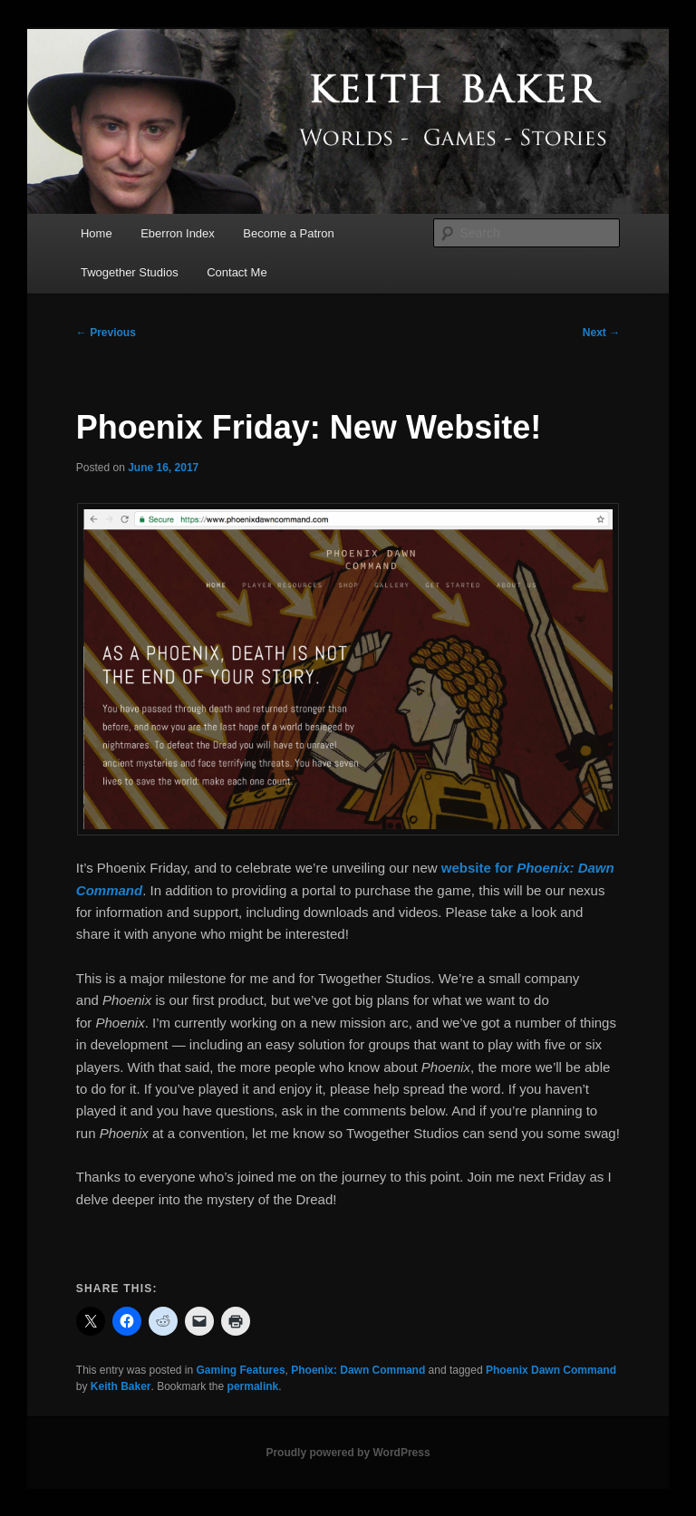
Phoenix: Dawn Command (358, 1370)
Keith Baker (121, 1386)
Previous (106, 332)
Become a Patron (288, 233)
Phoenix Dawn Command (551, 1370)
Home (96, 233)
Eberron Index (177, 233)
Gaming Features (241, 1370)
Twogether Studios (130, 272)
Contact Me (236, 272)
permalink (253, 1386)
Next (601, 332)
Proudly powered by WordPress (348, 1452)
